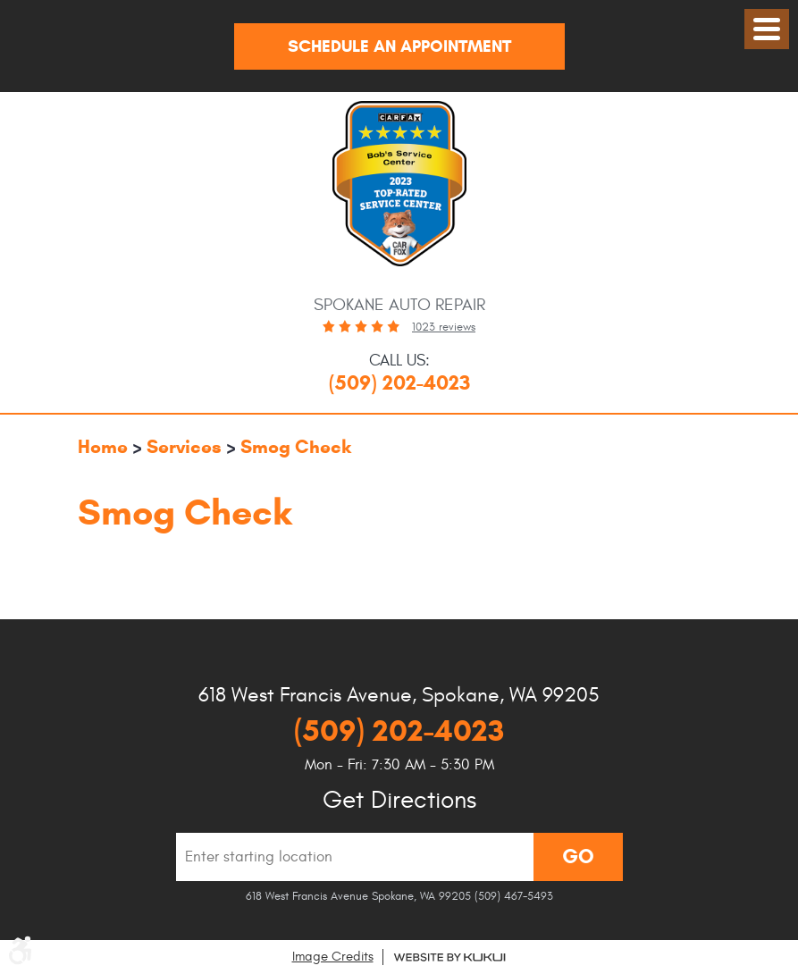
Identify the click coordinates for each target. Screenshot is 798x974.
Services (184, 446)
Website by (449, 957)
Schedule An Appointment (399, 46)
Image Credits (333, 956)
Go (578, 856)
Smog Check (295, 446)
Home (103, 446)
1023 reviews (443, 327)
